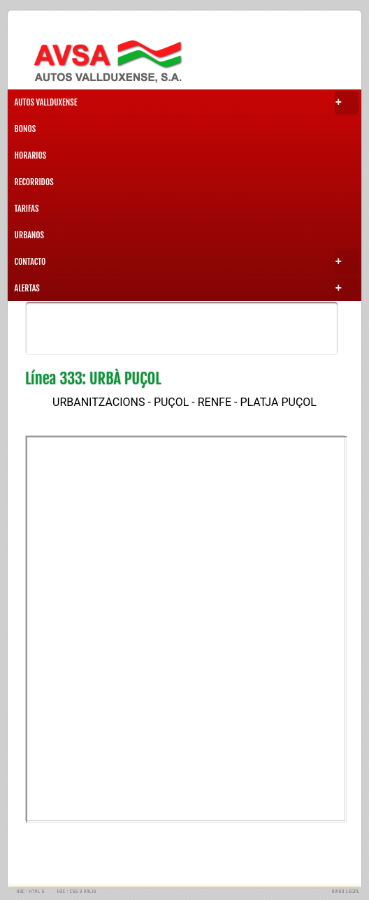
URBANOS (30, 235)
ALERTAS (187, 288)
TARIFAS (27, 208)
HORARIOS (31, 155)
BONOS (25, 129)
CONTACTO (187, 262)
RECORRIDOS (34, 182)
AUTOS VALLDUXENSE (187, 103)
